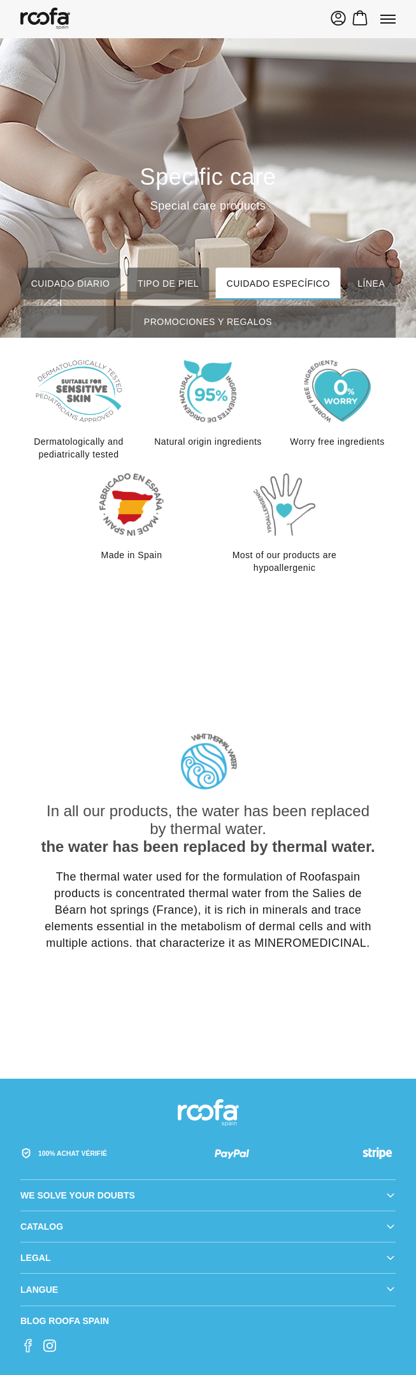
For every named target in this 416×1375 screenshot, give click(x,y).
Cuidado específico (278, 283)
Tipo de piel (168, 283)
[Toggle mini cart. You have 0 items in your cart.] (360, 19)
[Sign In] (338, 19)
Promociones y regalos (208, 322)
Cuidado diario (70, 283)
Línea (371, 283)
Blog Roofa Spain (64, 1320)
